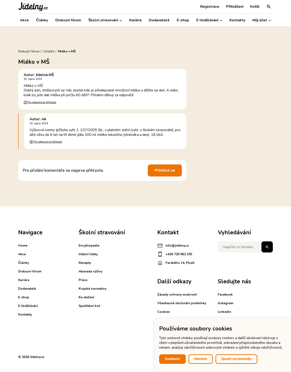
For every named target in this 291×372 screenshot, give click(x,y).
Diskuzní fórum (68, 20)
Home (22, 245)
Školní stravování (105, 20)
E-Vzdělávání (209, 20)
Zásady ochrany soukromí (177, 294)
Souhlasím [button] (172, 359)
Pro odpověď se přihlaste (42, 102)
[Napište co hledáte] (245, 246)
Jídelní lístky (88, 254)
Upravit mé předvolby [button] (236, 359)
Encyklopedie (89, 245)
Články (42, 20)
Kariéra (135, 20)
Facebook (225, 294)
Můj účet (262, 20)
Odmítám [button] (200, 359)
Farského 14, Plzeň (175, 263)
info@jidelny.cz (173, 245)
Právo (83, 280)
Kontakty (237, 20)
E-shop (183, 20)
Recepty (85, 263)
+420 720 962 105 (174, 254)
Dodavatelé (159, 20)
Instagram (225, 303)
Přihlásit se (165, 170)
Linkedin (224, 312)
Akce (24, 20)
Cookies (163, 312)
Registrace (209, 6)
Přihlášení (234, 6)
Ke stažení (86, 297)
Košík (255, 6)
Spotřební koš (89, 306)
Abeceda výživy (90, 271)
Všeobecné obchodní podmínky (181, 303)
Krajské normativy (92, 288)
